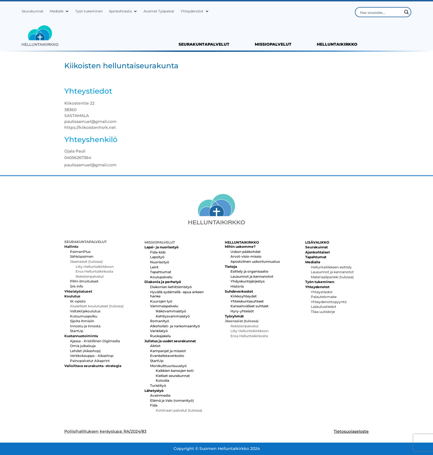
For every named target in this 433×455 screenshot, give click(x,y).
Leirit (154, 267)
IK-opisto (78, 301)
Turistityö (158, 385)
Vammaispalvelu (164, 306)
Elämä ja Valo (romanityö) (172, 400)
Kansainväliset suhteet (249, 306)
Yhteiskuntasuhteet (247, 301)
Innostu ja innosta (85, 326)
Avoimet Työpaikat (159, 11)
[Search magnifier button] (406, 12)
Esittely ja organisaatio (249, 271)
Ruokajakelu (160, 336)
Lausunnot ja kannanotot (251, 276)
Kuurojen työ (161, 301)
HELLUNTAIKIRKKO (337, 44)
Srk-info (76, 286)
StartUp (76, 331)
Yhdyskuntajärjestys (247, 281)
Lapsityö (157, 257)
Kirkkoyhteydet (243, 296)
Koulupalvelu (161, 277)
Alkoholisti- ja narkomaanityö (175, 326)
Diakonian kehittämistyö (171, 287)
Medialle (56, 11)
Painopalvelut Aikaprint (90, 361)
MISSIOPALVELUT (273, 44)
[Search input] (380, 12)
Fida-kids (158, 252)
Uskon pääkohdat (245, 251)
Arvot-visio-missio (245, 256)
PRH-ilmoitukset (84, 281)
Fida (153, 405)
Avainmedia (160, 395)
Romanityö (159, 321)
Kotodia (162, 380)
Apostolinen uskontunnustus (255, 261)
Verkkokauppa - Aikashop (91, 356)
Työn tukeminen (89, 11)
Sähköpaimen (81, 256)
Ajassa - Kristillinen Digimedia (95, 341)
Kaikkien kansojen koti (175, 370)
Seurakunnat (32, 11)
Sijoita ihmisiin (82, 321)
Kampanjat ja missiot (168, 351)
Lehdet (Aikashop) (85, 351)
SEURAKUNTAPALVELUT (204, 44)
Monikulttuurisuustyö (168, 366)
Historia (237, 286)
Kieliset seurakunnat (173, 376)
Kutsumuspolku (83, 316)
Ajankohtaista (120, 11)
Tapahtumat (160, 272)
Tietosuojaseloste (351, 431)
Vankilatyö (159, 331)
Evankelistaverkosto (167, 356)
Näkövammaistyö (171, 311)
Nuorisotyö (159, 262)
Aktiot (155, 346)
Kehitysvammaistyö (173, 316)
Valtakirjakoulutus (85, 311)
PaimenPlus (80, 251)
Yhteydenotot (192, 11)
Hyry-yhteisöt (242, 311)
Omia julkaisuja (83, 346)
